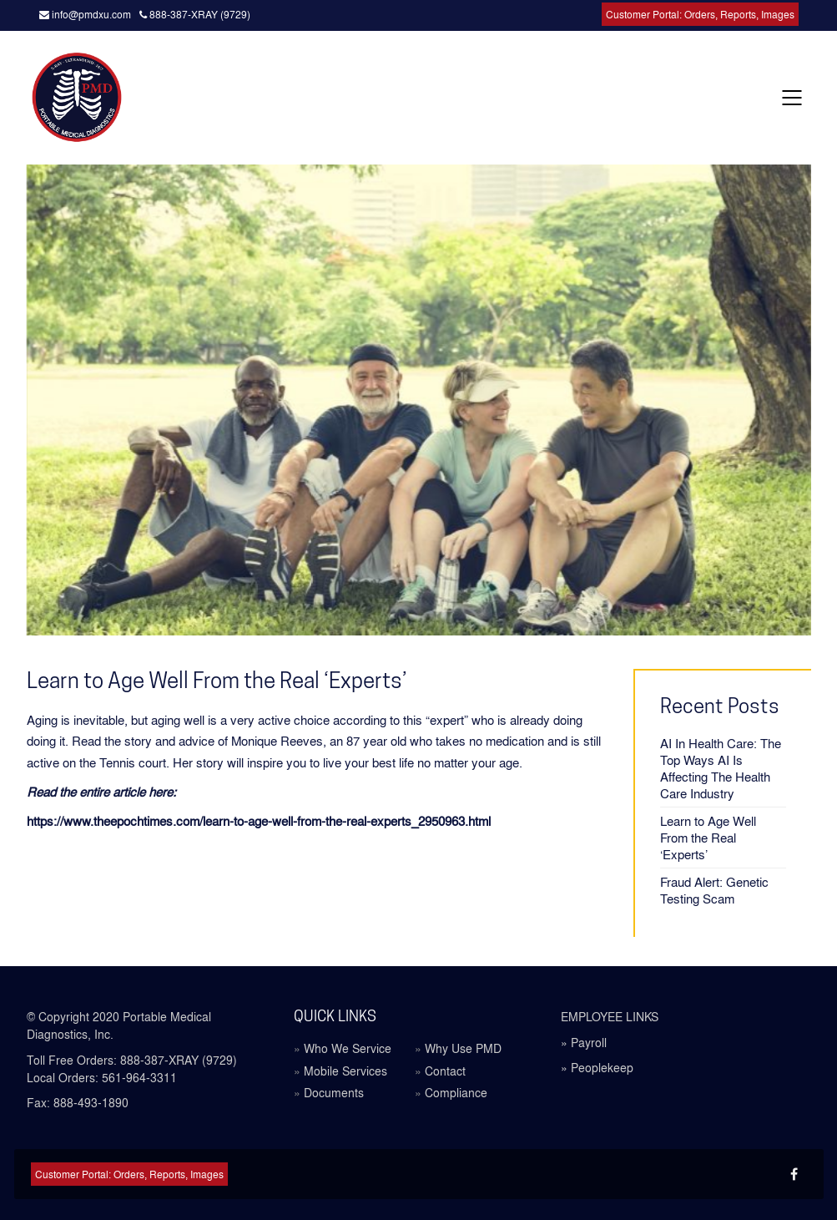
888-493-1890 (91, 1102)
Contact (445, 1071)
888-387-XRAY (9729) (194, 14)
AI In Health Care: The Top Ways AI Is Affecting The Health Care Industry (720, 768)
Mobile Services (345, 1071)
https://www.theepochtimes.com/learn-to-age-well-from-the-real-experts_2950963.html (259, 821)
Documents (334, 1093)
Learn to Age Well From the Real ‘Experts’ (708, 837)
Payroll (589, 1042)
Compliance (456, 1093)
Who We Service (347, 1048)
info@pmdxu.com (85, 14)
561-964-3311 (139, 1077)
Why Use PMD (463, 1048)
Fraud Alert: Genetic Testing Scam (714, 890)
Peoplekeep (602, 1067)
